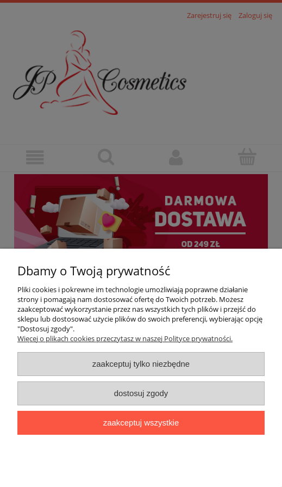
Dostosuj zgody (141, 393)
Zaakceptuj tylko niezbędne (141, 363)
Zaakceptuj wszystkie (141, 422)
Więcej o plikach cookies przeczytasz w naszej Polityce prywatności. (125, 338)
